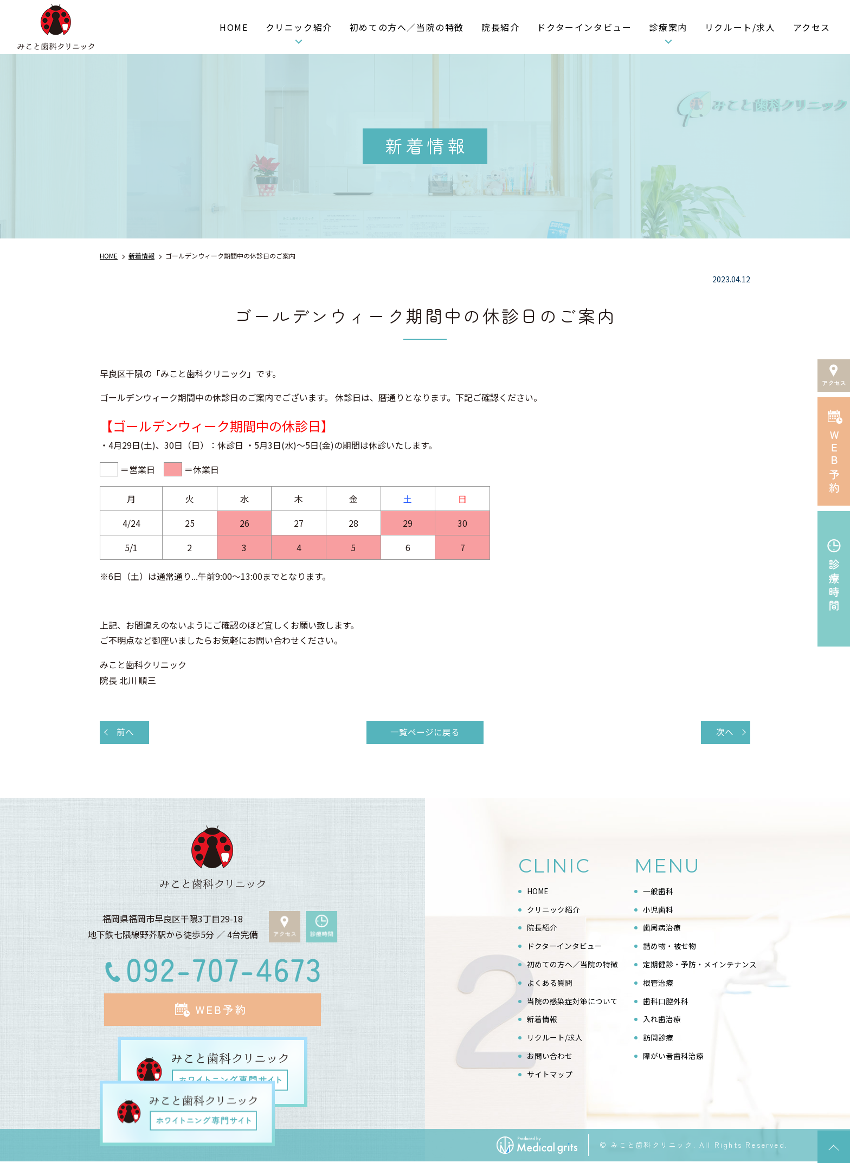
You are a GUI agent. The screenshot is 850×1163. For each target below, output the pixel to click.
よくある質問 (549, 983)
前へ (125, 732)
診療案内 (668, 27)
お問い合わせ (549, 1056)
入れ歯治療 (662, 1020)
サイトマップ (549, 1075)
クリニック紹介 (299, 27)
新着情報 (542, 1020)
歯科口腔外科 (665, 1002)
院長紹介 (500, 27)
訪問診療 (658, 1038)
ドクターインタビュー (584, 27)
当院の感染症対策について (572, 1002)
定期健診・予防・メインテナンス (700, 965)
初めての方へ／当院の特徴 (407, 27)
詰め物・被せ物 (669, 946)
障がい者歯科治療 (673, 1056)
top (833, 1146)
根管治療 (658, 983)
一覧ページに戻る (425, 732)
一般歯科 (658, 892)
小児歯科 (658, 910)
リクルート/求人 (740, 27)
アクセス (811, 27)
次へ (724, 732)
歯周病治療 (662, 928)
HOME (234, 27)
